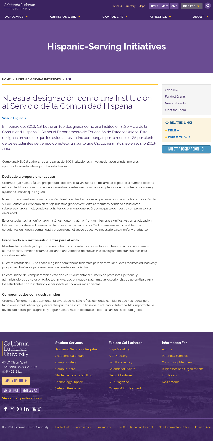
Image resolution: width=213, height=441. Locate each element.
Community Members (177, 362)
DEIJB (172, 130)
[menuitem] (192, 6)
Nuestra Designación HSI (186, 149)
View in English (12, 118)
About (198, 17)
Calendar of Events (122, 369)
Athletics (158, 17)
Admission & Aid (63, 17)
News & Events (175, 103)
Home (6, 79)
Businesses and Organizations (182, 369)
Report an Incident (141, 427)
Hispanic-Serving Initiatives (106, 46)
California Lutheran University (19, 8)
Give (174, 6)
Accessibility (83, 427)
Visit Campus (30, 390)
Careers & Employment (125, 388)
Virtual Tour (11, 390)
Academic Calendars (69, 355)
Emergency (104, 427)
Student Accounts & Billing (73, 375)
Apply (154, 6)
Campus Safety (66, 362)
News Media (170, 382)
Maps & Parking (119, 349)
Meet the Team (175, 110)
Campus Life (112, 17)
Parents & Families (175, 355)
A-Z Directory (118, 355)
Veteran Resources (68, 388)
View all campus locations (21, 398)
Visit (165, 6)
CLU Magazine (119, 382)
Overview (171, 90)
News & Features (120, 375)
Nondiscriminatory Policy (174, 427)
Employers (169, 375)
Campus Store (65, 369)
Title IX (120, 427)
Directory (130, 6)
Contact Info (62, 427)
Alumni (167, 349)
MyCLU (117, 6)
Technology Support (69, 382)
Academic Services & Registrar (76, 349)
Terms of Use (203, 427)
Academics (14, 17)
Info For (189, 6)
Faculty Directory (120, 362)
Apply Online (14, 380)
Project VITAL (177, 137)
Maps (142, 6)
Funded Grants (175, 96)
